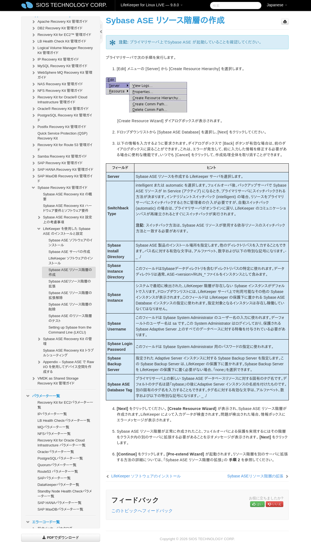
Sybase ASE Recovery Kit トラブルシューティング (68, 352)
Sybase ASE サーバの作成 (69, 252)
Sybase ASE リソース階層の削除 (70, 306)
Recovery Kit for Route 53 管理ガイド (61, 147)
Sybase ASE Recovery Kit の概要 (67, 196)
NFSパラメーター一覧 (54, 434)
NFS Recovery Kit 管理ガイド (57, 90)
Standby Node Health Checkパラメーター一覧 (65, 493)
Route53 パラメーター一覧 (58, 471)
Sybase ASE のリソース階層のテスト (70, 318)
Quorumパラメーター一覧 (57, 465)
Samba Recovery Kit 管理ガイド (59, 156)
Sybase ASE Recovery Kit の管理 (64, 341)
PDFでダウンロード (60, 537)
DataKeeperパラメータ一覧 (58, 485)
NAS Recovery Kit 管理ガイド (57, 84)
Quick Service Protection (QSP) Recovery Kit (62, 135)
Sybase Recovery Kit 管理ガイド (59, 187)
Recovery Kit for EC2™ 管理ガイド (61, 35)
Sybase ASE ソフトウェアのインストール (71, 242)
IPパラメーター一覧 (52, 414)
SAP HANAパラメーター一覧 (59, 503)
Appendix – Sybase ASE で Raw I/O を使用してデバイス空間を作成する (65, 366)
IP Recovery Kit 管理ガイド (55, 59)
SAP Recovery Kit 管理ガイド (57, 163)
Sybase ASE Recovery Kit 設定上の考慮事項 (64, 219)
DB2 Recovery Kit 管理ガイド (57, 28)
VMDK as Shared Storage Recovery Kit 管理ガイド (55, 380)
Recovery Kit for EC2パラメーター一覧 (65, 404)
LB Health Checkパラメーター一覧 (64, 420)
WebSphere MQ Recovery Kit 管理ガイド (61, 74)
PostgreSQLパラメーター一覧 (60, 458)
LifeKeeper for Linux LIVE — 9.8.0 (152, 5)
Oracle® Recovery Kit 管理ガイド (60, 109)
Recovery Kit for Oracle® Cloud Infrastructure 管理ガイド (59, 99)
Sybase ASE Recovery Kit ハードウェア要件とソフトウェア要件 (67, 208)
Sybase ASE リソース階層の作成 (70, 272)
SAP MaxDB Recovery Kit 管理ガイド (62, 178)
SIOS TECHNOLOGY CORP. (71, 5)
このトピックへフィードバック (142, 510)
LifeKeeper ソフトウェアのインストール (71, 260)
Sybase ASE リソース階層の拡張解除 (70, 295)
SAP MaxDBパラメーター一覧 (60, 509)
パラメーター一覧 (43, 396)
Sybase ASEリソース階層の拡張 (70, 283)
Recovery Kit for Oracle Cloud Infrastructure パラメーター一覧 (62, 442)
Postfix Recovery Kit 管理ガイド (58, 127)
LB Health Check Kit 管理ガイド (58, 41)
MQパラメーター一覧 (53, 427)
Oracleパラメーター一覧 (56, 452)
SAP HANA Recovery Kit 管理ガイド (62, 169)
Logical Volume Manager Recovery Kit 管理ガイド (62, 50)
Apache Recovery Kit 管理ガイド (59, 21)
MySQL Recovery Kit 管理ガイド (59, 66)
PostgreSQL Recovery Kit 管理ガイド (61, 117)
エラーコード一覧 (43, 522)
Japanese (277, 5)
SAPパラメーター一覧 (54, 478)
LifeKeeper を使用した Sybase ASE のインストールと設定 (63, 231)
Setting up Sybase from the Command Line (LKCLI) (70, 329)
